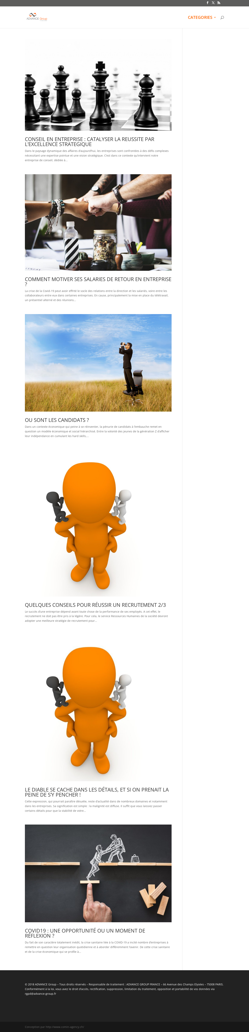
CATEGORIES (200, 18)
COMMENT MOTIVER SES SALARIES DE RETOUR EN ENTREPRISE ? (98, 282)
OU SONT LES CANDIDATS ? (57, 419)
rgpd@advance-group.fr (40, 993)
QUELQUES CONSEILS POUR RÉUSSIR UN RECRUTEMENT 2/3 (95, 604)
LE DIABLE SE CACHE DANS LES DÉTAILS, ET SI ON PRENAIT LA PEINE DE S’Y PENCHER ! (97, 792)
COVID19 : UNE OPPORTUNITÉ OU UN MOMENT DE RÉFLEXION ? (85, 933)
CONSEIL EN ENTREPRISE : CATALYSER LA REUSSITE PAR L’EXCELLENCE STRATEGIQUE (89, 142)
